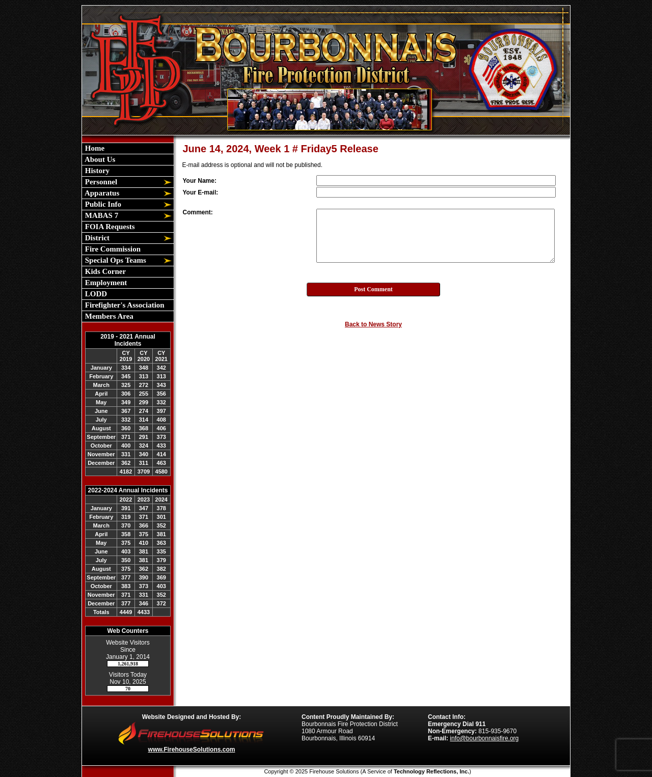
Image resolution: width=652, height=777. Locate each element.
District (96, 238)
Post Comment (373, 289)
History (96, 170)
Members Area (108, 316)
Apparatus (101, 193)
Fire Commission (112, 249)
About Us (99, 159)
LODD (95, 294)
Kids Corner (104, 271)
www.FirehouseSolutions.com (191, 749)
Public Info (102, 204)
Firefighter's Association (124, 305)
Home (93, 148)
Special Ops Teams (114, 260)
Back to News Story (373, 324)
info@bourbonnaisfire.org (484, 738)
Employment (105, 283)
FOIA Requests (109, 227)
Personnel (100, 182)
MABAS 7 (100, 215)
